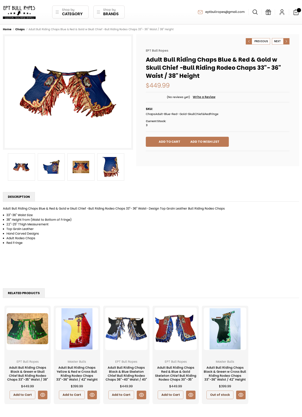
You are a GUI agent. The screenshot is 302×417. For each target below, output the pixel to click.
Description (19, 197)
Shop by (72, 12)
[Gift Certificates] (268, 12)
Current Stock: (217, 124)
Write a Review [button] (204, 98)
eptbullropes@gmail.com (221, 12)
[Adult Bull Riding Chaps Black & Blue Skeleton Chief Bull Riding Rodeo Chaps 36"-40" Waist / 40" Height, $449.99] (126, 329)
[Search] (255, 12)
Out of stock (220, 395)
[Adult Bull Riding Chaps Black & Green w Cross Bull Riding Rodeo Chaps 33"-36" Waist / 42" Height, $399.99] (225, 329)
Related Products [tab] (24, 294)
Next (277, 42)
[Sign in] (282, 12)
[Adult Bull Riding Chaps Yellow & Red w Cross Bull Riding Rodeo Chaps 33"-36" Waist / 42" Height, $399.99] (76, 329)
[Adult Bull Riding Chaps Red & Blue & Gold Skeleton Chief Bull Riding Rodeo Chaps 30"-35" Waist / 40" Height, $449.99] (175, 329)
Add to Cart (22, 395)
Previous (261, 42)
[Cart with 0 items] (296, 12)
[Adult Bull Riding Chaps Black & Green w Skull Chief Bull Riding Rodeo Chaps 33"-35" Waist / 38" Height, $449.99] (27, 329)
